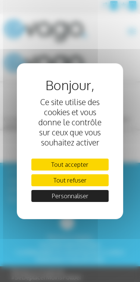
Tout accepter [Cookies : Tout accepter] (69, 164)
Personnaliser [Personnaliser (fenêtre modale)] (70, 196)
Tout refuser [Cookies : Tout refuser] (70, 180)
